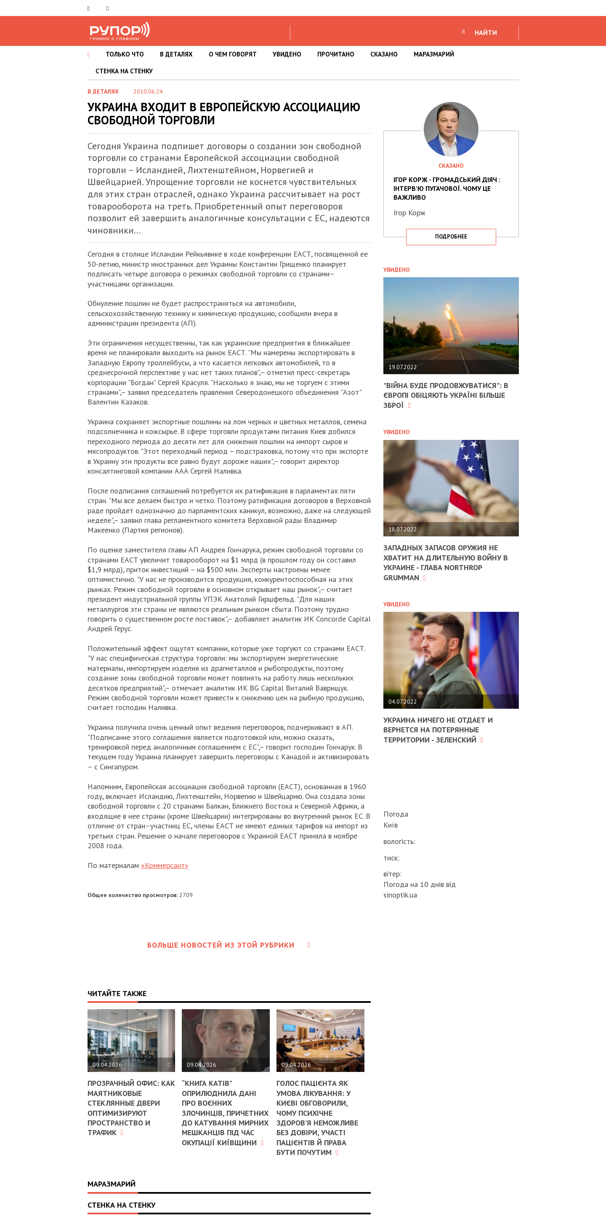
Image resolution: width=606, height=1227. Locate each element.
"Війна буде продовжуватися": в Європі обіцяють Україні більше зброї (445, 395)
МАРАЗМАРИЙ (434, 54)
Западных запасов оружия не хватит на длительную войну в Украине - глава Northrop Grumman (445, 562)
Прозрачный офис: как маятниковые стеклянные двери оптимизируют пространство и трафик (131, 1107)
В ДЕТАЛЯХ (176, 54)
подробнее (451, 236)
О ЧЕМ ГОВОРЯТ (233, 54)
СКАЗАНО (384, 54)
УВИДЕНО (287, 54)
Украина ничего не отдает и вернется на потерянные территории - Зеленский (438, 730)
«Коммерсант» (165, 865)
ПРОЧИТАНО (335, 54)
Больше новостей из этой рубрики (229, 945)
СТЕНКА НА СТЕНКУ (124, 71)
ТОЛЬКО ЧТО (125, 54)
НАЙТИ (486, 32)
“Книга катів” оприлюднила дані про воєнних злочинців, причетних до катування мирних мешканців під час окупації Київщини (225, 1112)
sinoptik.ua (400, 895)
